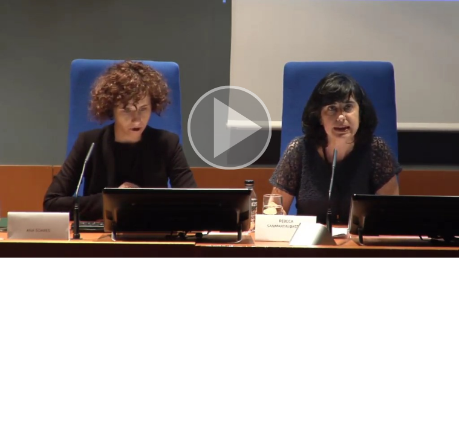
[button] (229, 129)
